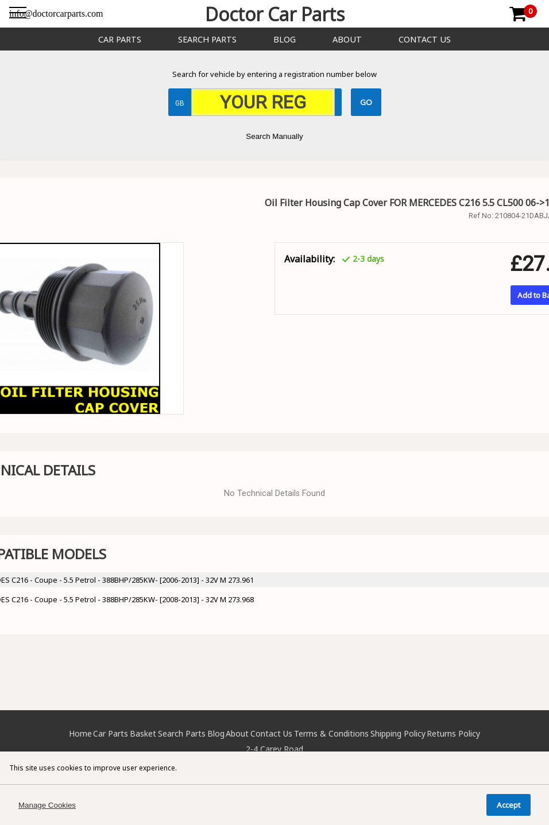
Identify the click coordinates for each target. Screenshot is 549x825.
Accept (508, 805)
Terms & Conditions (331, 733)
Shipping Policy (398, 733)
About (347, 39)
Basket (143, 733)
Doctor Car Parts (275, 14)
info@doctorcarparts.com (56, 13)
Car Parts (119, 39)
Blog (284, 39)
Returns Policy (453, 733)
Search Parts (207, 39)
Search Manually (274, 136)
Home (80, 733)
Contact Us (425, 39)
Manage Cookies (47, 805)
